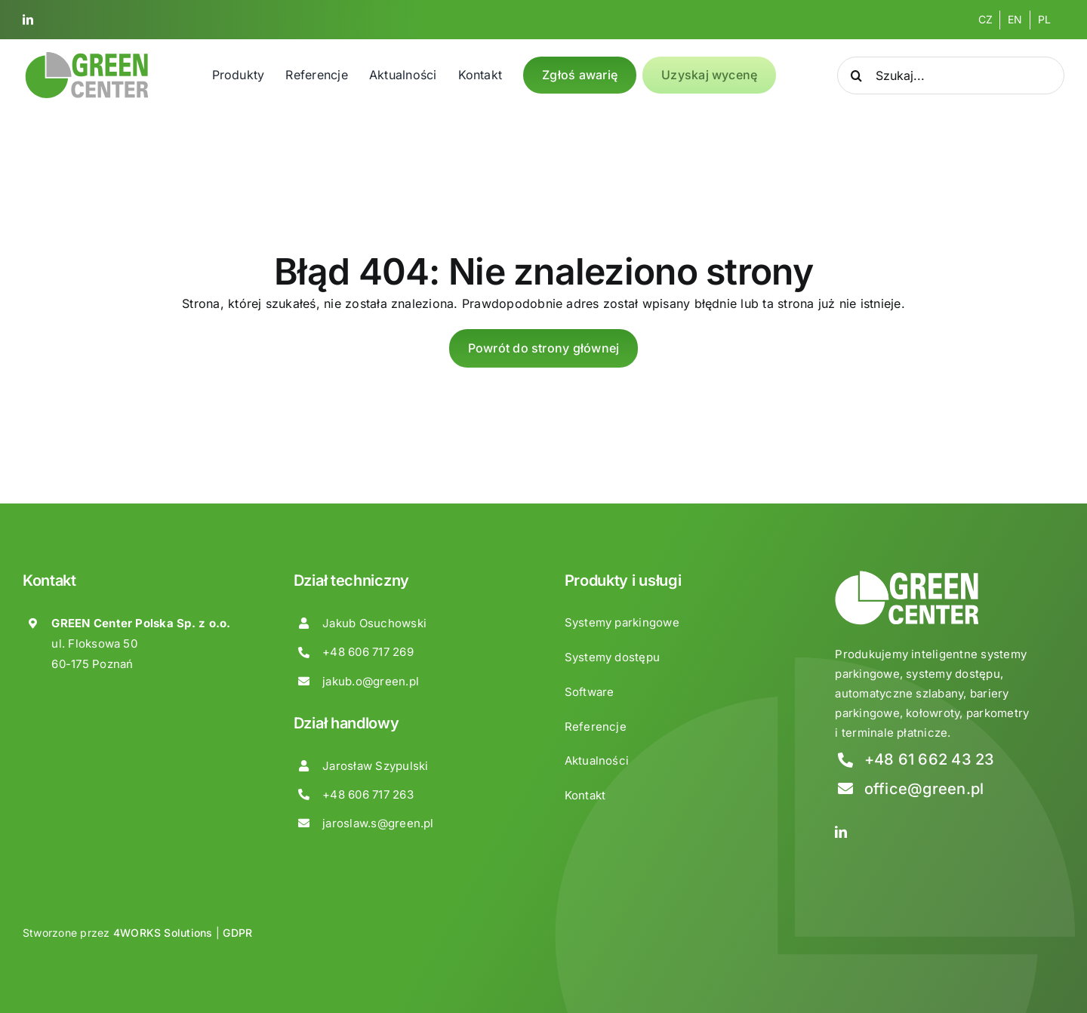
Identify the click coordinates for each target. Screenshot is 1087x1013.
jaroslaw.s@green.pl (378, 823)
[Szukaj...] (950, 75)
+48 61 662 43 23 (929, 759)
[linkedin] (28, 19)
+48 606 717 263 (368, 794)
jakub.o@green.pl (370, 681)
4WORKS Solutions (163, 932)
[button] (30, 982)
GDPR (237, 932)
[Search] (856, 75)
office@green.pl (924, 789)
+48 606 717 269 (368, 652)
